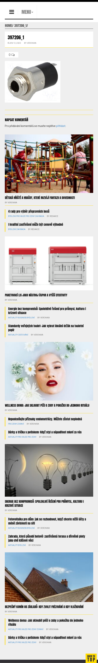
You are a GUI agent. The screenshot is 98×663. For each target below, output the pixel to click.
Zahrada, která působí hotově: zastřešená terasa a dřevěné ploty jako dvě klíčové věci (46, 538)
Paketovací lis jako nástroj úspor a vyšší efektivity (36, 295)
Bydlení (12, 216)
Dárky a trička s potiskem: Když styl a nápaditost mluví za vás (45, 432)
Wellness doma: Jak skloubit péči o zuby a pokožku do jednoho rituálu (47, 405)
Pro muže (21, 216)
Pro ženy (30, 216)
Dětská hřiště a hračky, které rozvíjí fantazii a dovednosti (40, 197)
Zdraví (20, 424)
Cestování (23, 335)
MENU (26, 12)
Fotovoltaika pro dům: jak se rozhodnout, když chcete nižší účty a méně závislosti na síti (47, 521)
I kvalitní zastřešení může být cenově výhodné (35, 224)
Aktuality (13, 318)
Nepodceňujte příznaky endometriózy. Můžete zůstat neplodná (45, 419)
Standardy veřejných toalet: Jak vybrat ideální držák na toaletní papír (46, 328)
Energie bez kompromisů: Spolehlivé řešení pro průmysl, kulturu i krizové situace (47, 311)
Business (22, 318)
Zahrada (39, 216)
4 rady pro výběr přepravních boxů (28, 211)
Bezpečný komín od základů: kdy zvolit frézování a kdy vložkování (44, 607)
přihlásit (60, 125)
